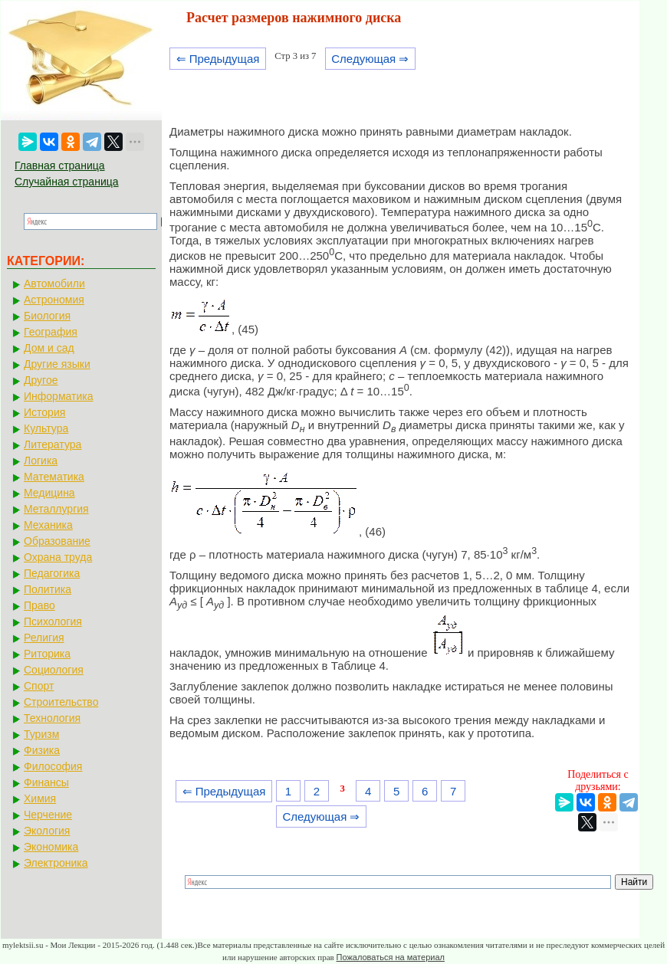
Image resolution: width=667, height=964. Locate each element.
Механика (48, 525)
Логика (41, 460)
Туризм (41, 734)
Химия (40, 798)
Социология (54, 670)
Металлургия (56, 509)
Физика (42, 750)
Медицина (49, 493)
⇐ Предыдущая (218, 58)
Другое (41, 380)
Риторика (47, 654)
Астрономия (54, 299)
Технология (52, 718)
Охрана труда (58, 557)
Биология (47, 316)
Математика (54, 477)
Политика (47, 589)
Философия (53, 766)
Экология (47, 831)
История (44, 412)
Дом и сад (49, 348)
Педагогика (52, 573)
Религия (44, 637)
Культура (46, 428)
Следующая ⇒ (370, 58)
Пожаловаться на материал (391, 957)
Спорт (39, 686)
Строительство (61, 702)
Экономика (51, 847)
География (50, 332)
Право (39, 605)
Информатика (58, 396)
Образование (57, 541)
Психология (53, 621)
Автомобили (54, 283)
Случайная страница (67, 181)
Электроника (56, 863)
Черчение (48, 814)
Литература (52, 444)
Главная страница (60, 165)
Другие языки (57, 364)
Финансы (46, 782)
